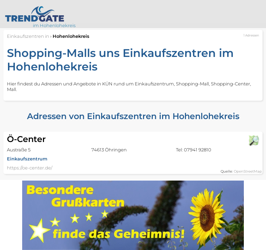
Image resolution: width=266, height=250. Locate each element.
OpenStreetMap (248, 171)
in (28, 36)
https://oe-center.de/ (29, 167)
